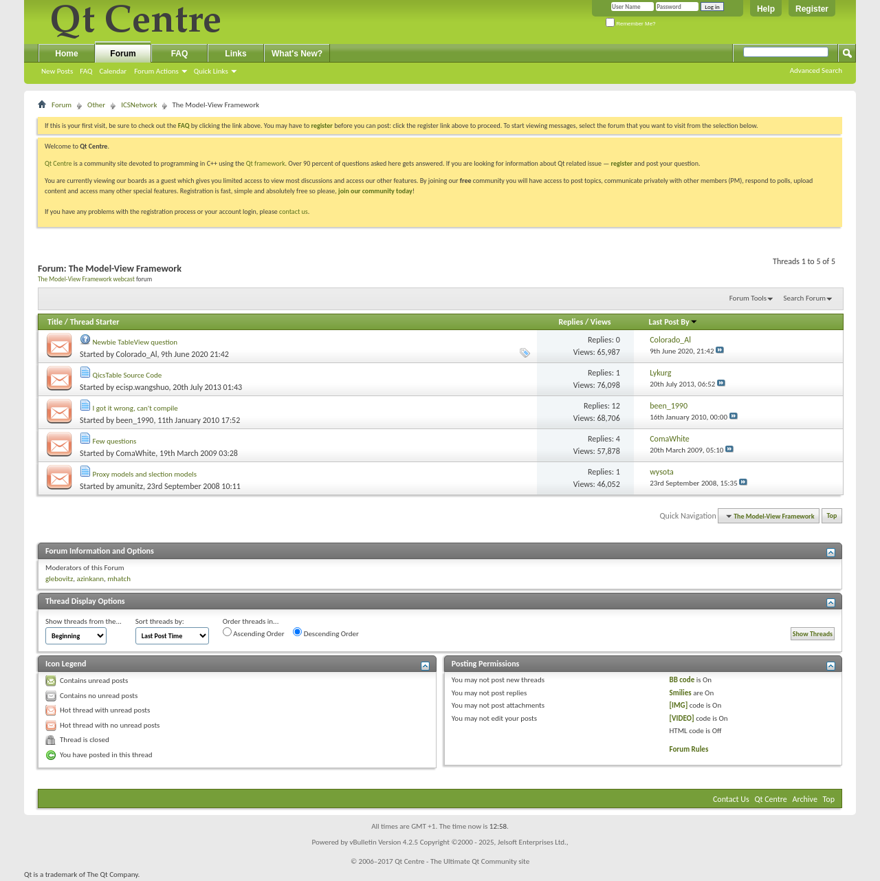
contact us (293, 211)
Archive (805, 799)
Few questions (115, 441)
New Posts (57, 71)
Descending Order (326, 632)
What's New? (297, 53)
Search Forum (805, 298)
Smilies (681, 692)
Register (811, 9)
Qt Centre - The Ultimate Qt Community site (462, 861)
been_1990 (135, 420)
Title (55, 322)
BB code (682, 679)
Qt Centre (58, 163)
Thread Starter (95, 322)
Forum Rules (689, 749)
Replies (570, 322)
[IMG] (679, 705)
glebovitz (59, 578)
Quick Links (211, 71)
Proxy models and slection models (145, 474)
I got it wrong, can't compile (135, 408)
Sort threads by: (159, 621)
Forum (122, 53)
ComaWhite (136, 453)
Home (66, 53)
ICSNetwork (139, 104)
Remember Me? (631, 24)
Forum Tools (748, 298)
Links (235, 53)
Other (96, 104)
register (621, 163)
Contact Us (731, 799)
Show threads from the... (83, 621)
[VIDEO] (682, 718)
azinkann (90, 578)
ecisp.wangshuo (142, 387)
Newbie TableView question (135, 342)
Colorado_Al (136, 354)
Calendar (112, 71)
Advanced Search (816, 70)
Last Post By (673, 322)
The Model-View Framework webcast (86, 279)
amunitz (129, 486)
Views (601, 322)
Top (832, 516)
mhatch (119, 578)
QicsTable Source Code (127, 375)
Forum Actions (156, 71)
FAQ (86, 71)
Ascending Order (254, 632)
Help (766, 9)
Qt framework (265, 163)
